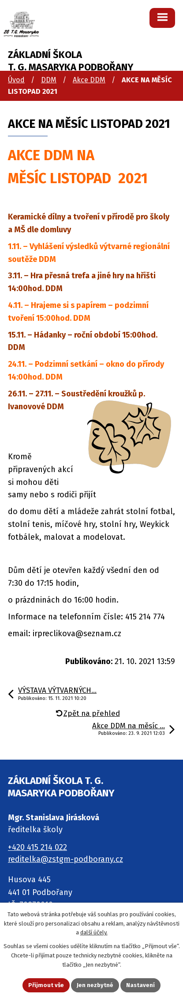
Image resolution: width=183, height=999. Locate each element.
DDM (48, 80)
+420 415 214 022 (37, 847)
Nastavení (140, 985)
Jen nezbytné (95, 985)
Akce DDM (89, 80)
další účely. (94, 932)
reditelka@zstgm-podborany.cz (65, 859)
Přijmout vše (46, 985)
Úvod (16, 80)
